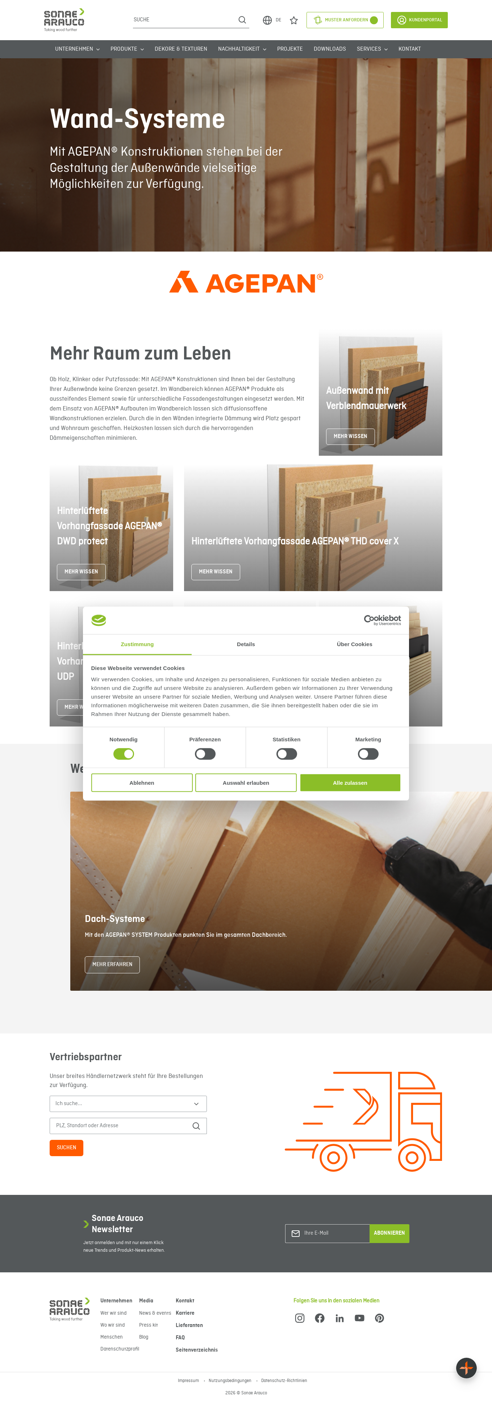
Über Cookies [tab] (354, 644)
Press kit (148, 1325)
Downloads (330, 49)
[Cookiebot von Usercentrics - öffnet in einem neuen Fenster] (369, 620)
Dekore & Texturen (181, 49)
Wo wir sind (112, 1325)
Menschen (111, 1337)
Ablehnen (141, 783)
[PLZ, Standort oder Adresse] (119, 1126)
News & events (155, 1313)
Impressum (189, 1381)
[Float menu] (466, 1368)
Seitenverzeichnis (197, 1350)
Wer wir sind (113, 1313)
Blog (143, 1337)
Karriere (185, 1313)
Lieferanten (189, 1325)
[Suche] (184, 20)
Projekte (290, 49)
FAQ (180, 1338)
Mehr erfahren (112, 965)
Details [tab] (246, 644)
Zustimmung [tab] (137, 644)
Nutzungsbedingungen (231, 1381)
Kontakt (410, 49)
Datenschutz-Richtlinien (284, 1381)
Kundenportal (419, 20)
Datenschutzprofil (119, 1349)
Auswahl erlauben (246, 783)
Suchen (66, 1148)
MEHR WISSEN (350, 436)
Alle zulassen (350, 783)
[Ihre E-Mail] (334, 1233)
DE (271, 20)
